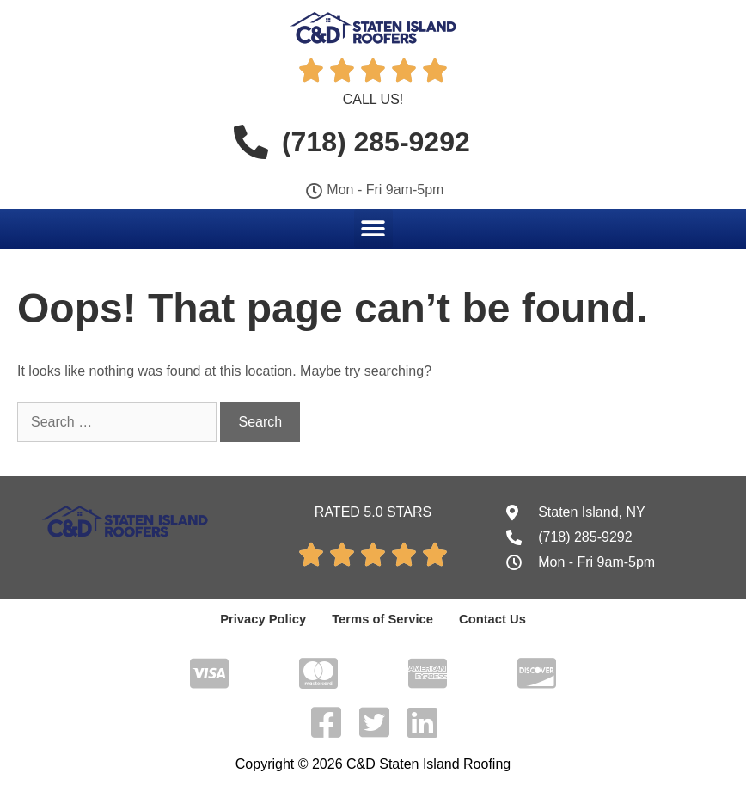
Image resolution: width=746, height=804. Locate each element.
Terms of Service (382, 619)
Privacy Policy (268, 619)
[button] (373, 228)
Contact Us (487, 619)
